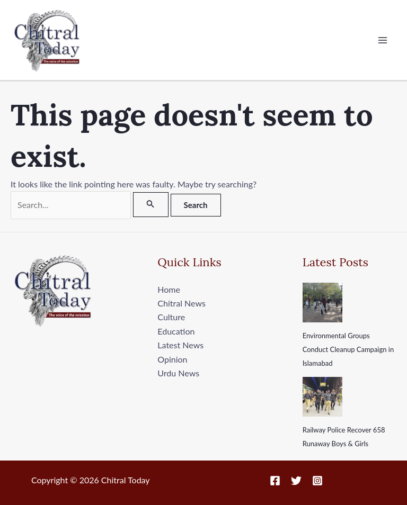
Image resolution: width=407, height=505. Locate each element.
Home (168, 289)
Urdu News (178, 373)
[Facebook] (275, 480)
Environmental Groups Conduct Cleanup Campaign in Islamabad (348, 349)
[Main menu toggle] (382, 40)
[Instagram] (317, 480)
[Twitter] (296, 480)
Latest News (180, 345)
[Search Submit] (150, 204)
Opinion (172, 359)
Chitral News (181, 303)
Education (175, 331)
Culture (171, 317)
